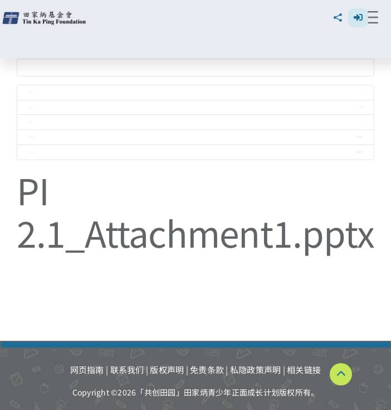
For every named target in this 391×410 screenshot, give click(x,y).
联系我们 (127, 369)
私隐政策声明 (255, 369)
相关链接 (304, 369)
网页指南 (87, 369)
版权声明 (167, 369)
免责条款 (207, 369)
